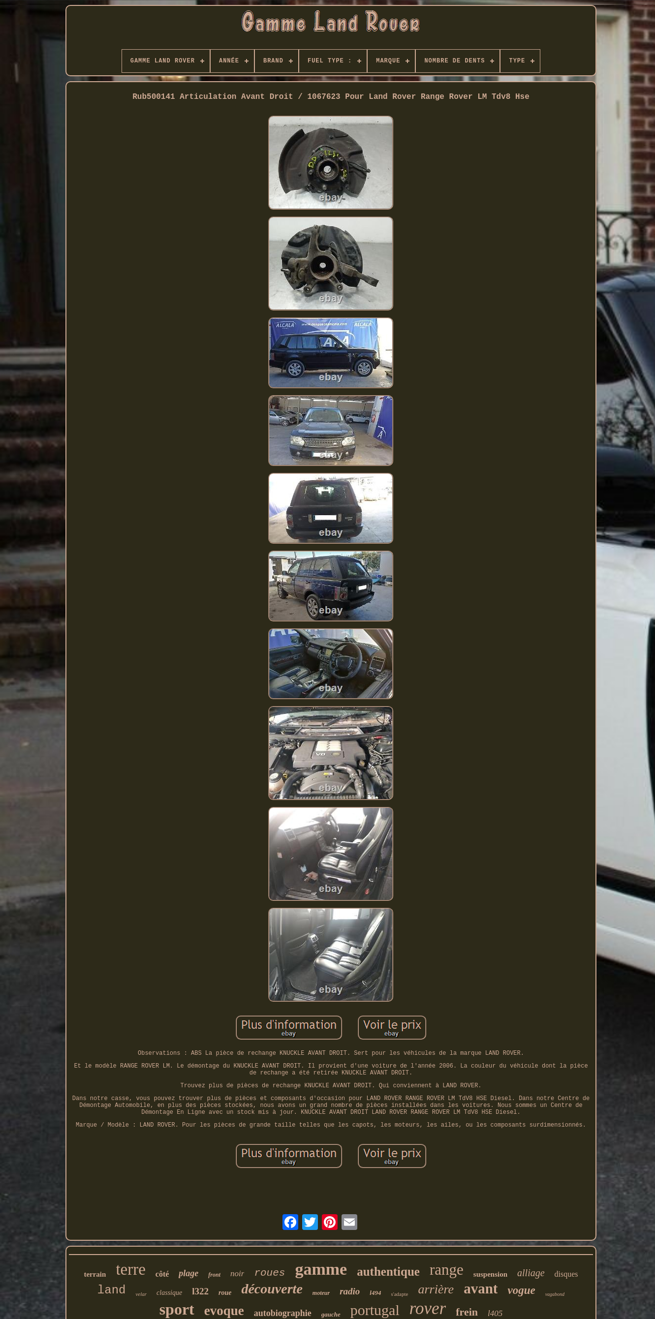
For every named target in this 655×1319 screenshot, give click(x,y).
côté (162, 1274)
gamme (321, 1269)
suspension (490, 1274)
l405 (495, 1313)
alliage (531, 1272)
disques (566, 1274)
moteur (321, 1292)
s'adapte (399, 1294)
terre (130, 1269)
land (111, 1290)
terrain (95, 1274)
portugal (375, 1310)
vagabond (554, 1294)
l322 (200, 1291)
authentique (388, 1271)
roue (224, 1292)
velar (141, 1294)
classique (169, 1292)
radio (350, 1291)
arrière (436, 1289)
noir (237, 1273)
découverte (271, 1288)
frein (467, 1312)
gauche (331, 1314)
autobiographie (283, 1313)
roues (269, 1273)
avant (481, 1288)
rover (427, 1308)
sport (176, 1309)
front (214, 1274)
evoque (224, 1310)
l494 (375, 1292)
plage (188, 1273)
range (447, 1269)
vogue (521, 1290)
